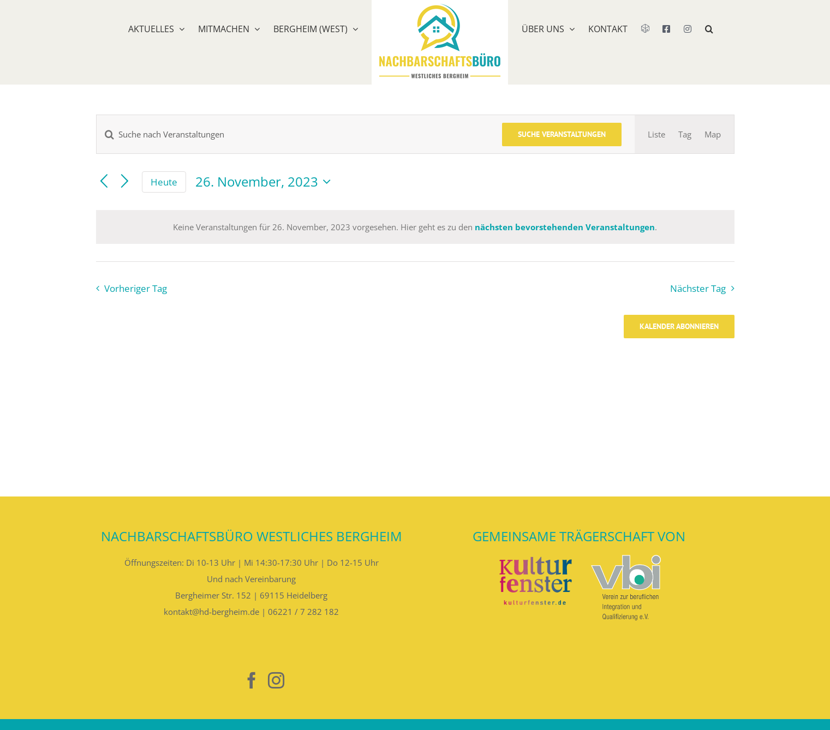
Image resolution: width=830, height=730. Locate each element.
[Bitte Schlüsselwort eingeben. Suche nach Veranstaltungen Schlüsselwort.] (293, 134)
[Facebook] (251, 680)
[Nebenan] (227, 681)
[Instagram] (276, 680)
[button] (709, 42)
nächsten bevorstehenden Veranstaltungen (565, 227)
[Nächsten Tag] (125, 182)
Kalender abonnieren (679, 326)
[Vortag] (104, 182)
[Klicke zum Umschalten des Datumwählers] (265, 181)
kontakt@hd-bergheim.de (211, 611)
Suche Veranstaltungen (562, 134)
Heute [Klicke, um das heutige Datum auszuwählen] (164, 182)
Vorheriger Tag (135, 288)
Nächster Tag (698, 288)
